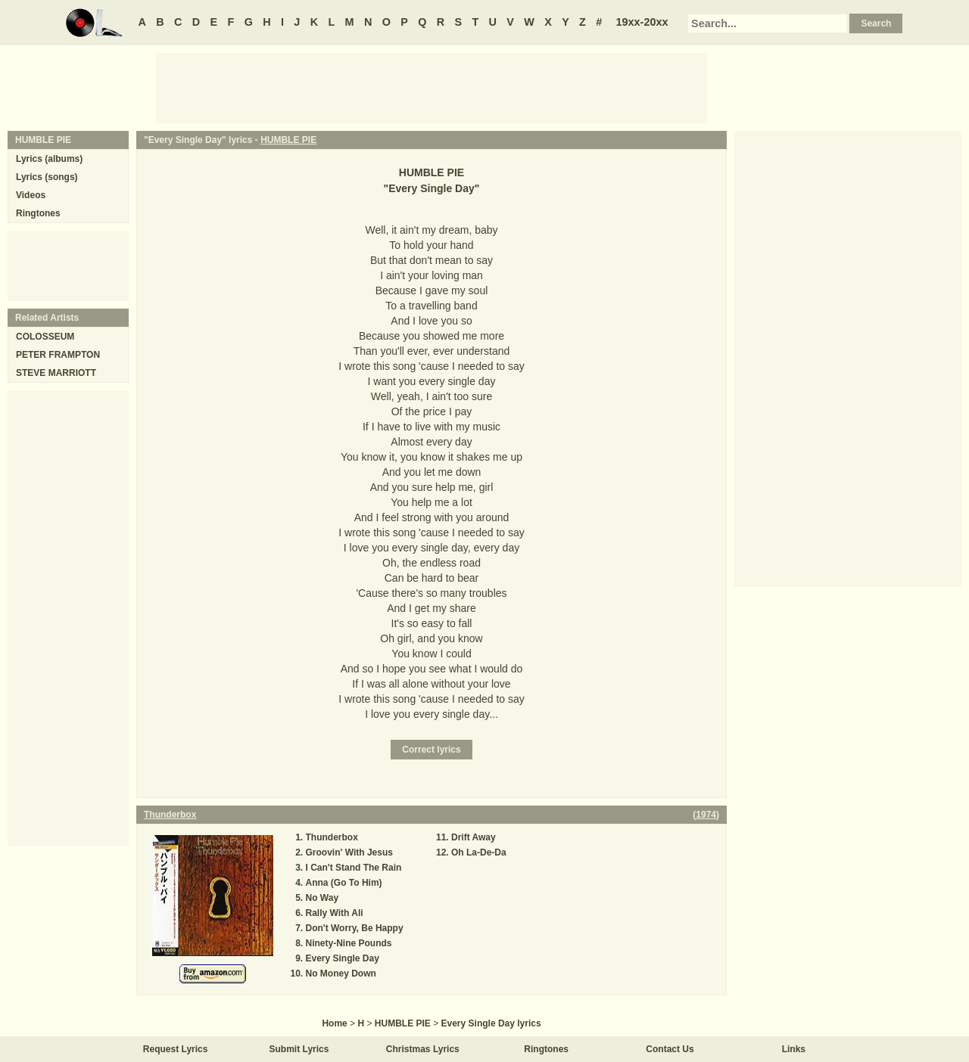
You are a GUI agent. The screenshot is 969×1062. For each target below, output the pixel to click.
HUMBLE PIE (288, 140)
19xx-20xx (642, 22)
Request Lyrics (175, 1049)
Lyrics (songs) (47, 177)
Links (793, 1049)
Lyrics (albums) (49, 159)
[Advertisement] (431, 87)
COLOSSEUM (45, 336)
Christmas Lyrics (423, 1049)
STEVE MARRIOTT (56, 373)
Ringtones (38, 213)
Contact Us (669, 1049)
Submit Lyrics (299, 1049)
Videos (30, 195)
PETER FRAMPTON (58, 354)
